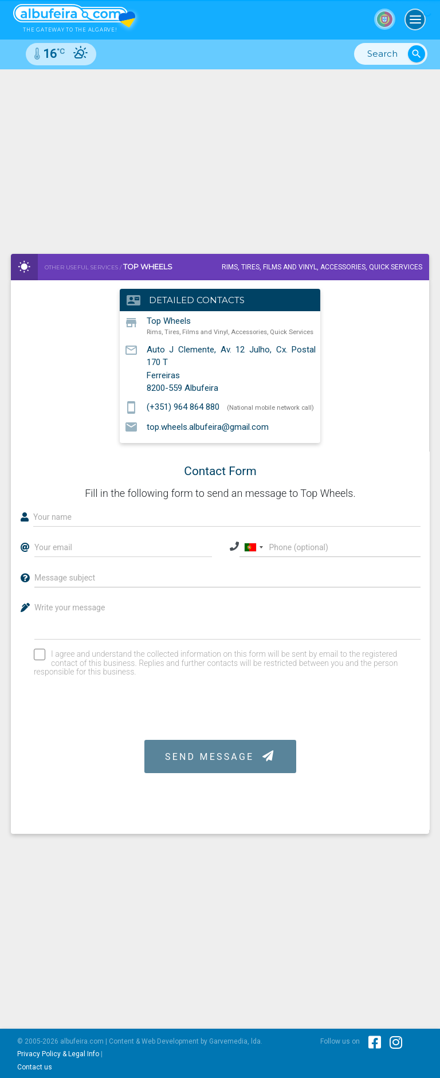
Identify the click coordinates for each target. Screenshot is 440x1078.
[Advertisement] (220, 155)
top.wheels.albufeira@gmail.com (208, 426)
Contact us (34, 1067)
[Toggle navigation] (415, 19)
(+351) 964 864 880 (183, 407)
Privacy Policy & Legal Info (58, 1054)
